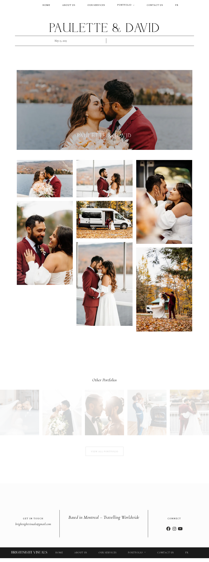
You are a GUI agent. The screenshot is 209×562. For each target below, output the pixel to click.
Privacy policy (129, 557)
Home (46, 5)
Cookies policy (177, 557)
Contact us (155, 5)
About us (68, 5)
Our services (96, 5)
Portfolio (124, 5)
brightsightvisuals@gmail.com (33, 518)
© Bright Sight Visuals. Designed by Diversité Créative (56, 557)
